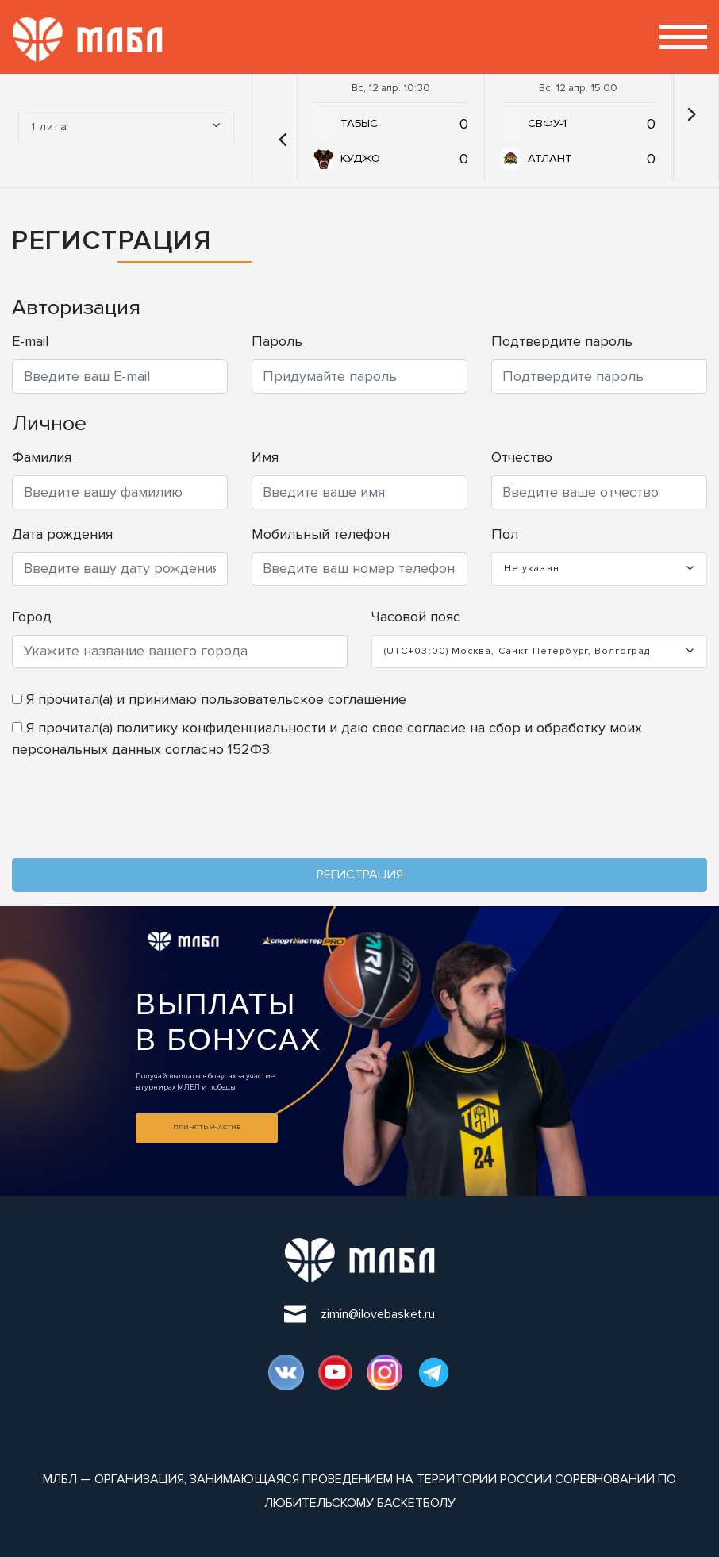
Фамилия (41, 457)
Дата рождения (62, 534)
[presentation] (132, 813)
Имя (265, 457)
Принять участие (206, 1127)
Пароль (277, 341)
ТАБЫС (359, 123)
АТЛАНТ (550, 158)
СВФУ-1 (547, 123)
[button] (278, 126)
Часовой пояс (415, 616)
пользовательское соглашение (303, 699)
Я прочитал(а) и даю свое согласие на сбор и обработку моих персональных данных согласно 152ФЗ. (327, 738)
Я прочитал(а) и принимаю (209, 699)
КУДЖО (360, 158)
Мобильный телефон (321, 534)
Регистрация (360, 874)
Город (32, 616)
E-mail (30, 341)
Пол (504, 534)
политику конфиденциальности (221, 727)
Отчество (521, 457)
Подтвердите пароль (561, 341)
